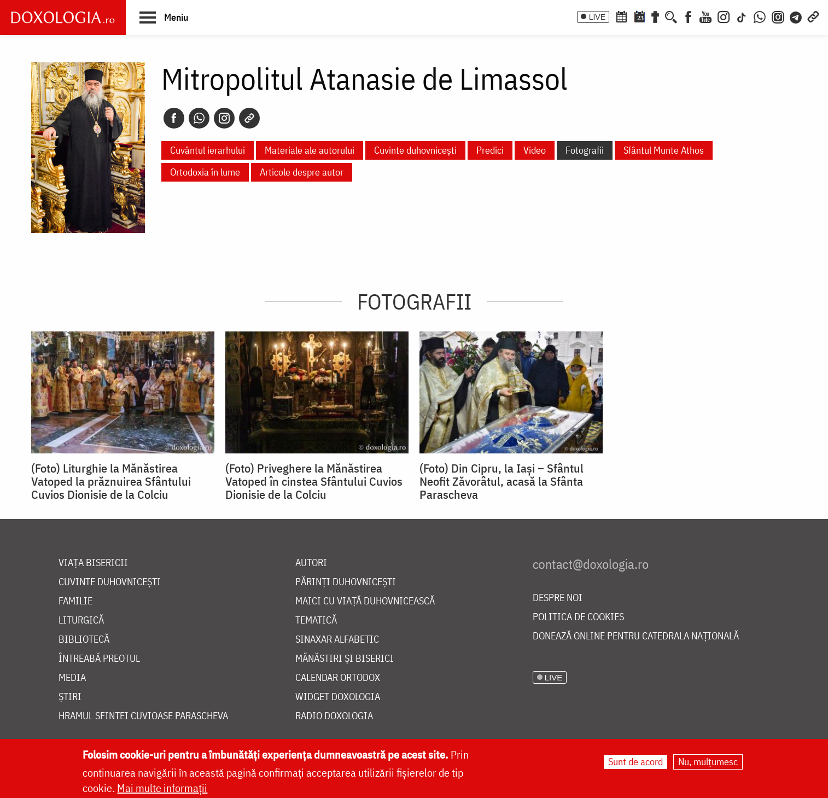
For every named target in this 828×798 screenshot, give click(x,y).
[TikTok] (741, 16)
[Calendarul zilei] (639, 16)
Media (72, 678)
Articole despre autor (301, 172)
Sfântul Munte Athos (663, 150)
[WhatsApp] (759, 16)
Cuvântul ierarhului (207, 150)
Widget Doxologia (337, 697)
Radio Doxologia (334, 716)
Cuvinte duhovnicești (415, 150)
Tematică (316, 620)
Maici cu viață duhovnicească (365, 601)
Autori (311, 563)
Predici (490, 150)
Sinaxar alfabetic (337, 639)
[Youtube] (705, 16)
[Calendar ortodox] (621, 16)
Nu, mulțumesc (708, 761)
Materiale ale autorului (309, 150)
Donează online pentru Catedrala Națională (636, 636)
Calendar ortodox (337, 678)
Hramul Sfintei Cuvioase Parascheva (143, 716)
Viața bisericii (93, 563)
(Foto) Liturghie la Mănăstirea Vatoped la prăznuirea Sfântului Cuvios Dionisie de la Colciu (111, 481)
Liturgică (81, 620)
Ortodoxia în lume (205, 172)
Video (534, 150)
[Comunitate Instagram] (778, 16)
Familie (75, 601)
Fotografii (584, 150)
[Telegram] (796, 16)
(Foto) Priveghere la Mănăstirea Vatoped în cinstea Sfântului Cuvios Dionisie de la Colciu (314, 481)
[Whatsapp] (199, 118)
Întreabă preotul (99, 659)
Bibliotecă (84, 639)
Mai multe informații (162, 787)
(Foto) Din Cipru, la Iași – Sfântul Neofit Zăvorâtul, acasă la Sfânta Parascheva (501, 481)
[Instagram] (723, 16)
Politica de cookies (578, 617)
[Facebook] (688, 16)
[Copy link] (249, 118)
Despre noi (557, 598)
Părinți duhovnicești (345, 582)
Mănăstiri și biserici (344, 659)
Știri (70, 697)
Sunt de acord (635, 761)
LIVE (597, 17)
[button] (163, 17)
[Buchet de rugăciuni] (655, 16)
